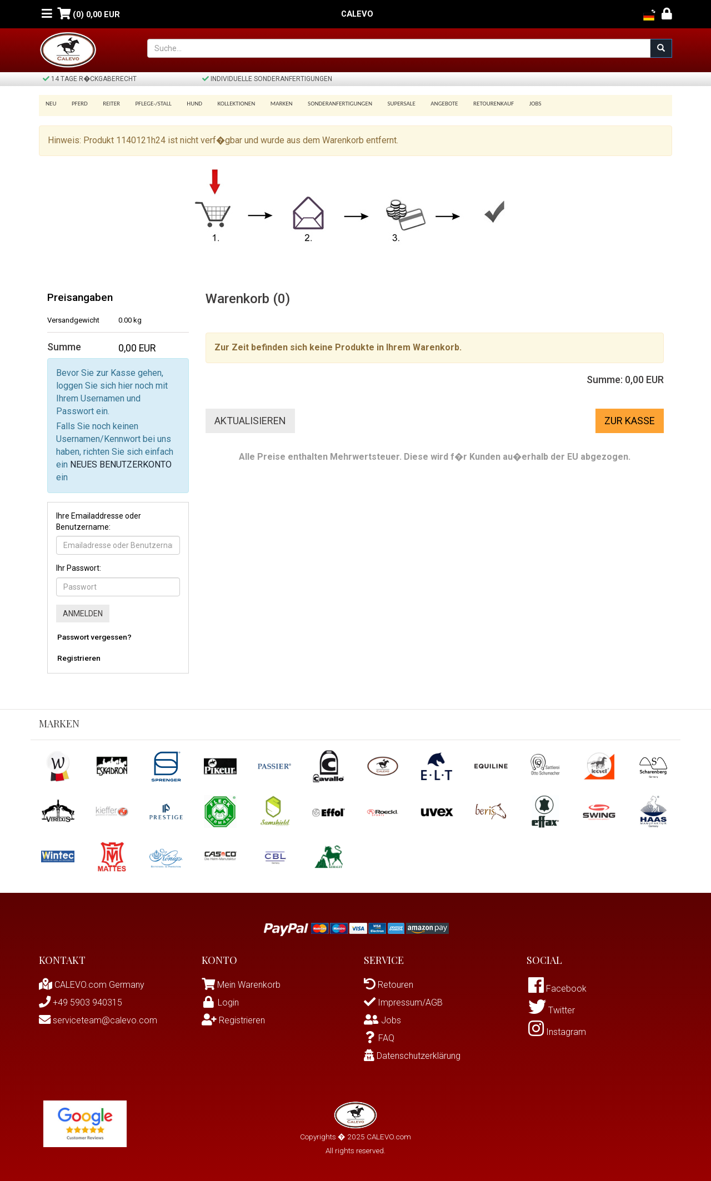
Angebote (427, 103)
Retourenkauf (474, 103)
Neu (51, 103)
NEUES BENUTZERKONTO (121, 464)
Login (220, 1002)
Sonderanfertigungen (326, 103)
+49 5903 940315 (80, 1002)
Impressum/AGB (403, 1002)
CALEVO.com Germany (91, 984)
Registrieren (79, 658)
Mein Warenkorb (249, 984)
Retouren (388, 984)
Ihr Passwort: (78, 568)
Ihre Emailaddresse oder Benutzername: (98, 521)
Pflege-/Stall (147, 103)
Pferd (78, 103)
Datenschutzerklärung (412, 1056)
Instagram (557, 1032)
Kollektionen (227, 103)
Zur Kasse (629, 420)
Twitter (551, 1010)
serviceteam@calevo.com (98, 1020)
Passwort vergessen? (94, 636)
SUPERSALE (386, 103)
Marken (270, 103)
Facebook (557, 988)
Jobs (514, 103)
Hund (187, 103)
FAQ (379, 1038)
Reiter (107, 103)
